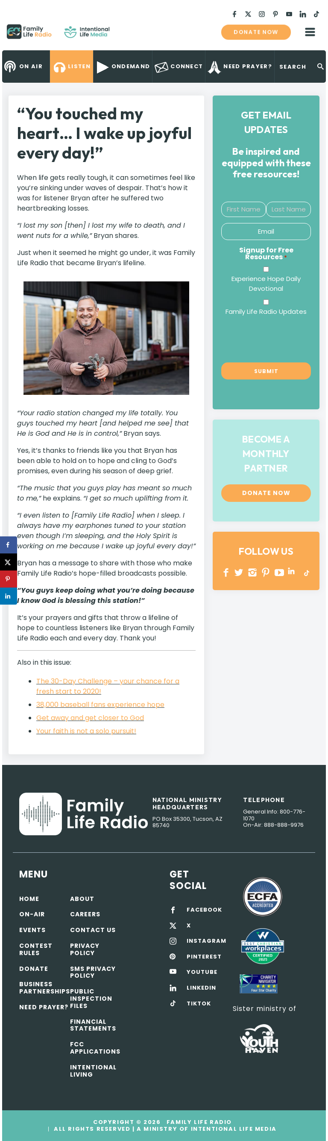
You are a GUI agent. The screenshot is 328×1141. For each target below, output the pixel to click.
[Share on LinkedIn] (8, 596)
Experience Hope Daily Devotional (266, 283)
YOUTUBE (279, 572)
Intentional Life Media (233, 1129)
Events (32, 930)
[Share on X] (8, 561)
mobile (310, 32)
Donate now (255, 32)
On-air (32, 914)
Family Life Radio (122, 35)
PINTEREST (266, 572)
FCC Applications (95, 1048)
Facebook (226, 572)
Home (29, 899)
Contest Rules (36, 949)
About (82, 899)
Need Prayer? (43, 1007)
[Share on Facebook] (8, 544)
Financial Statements (93, 1025)
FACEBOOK (204, 909)
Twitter (239, 572)
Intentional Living (93, 1071)
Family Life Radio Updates (266, 311)
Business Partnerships (44, 988)
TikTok (306, 572)
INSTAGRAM (253, 572)
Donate (33, 968)
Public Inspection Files (91, 998)
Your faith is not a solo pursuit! (86, 731)
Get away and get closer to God (90, 718)
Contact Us (93, 930)
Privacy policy (85, 949)
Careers (85, 914)
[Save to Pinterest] (8, 579)
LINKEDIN (293, 572)
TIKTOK (199, 1003)
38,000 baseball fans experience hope (100, 705)
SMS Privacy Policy (93, 972)
